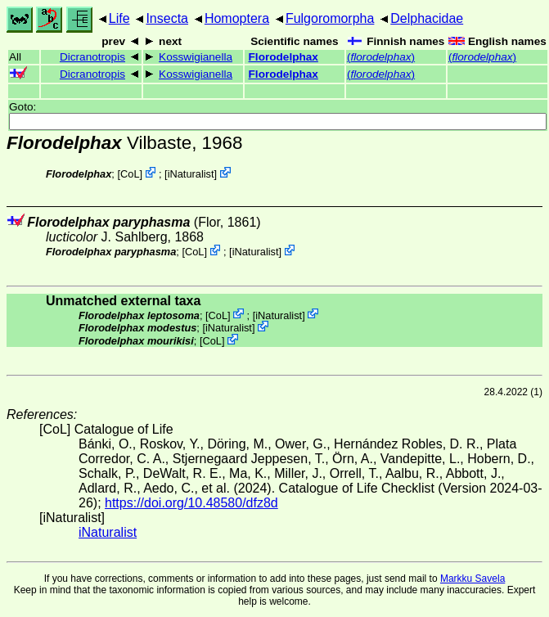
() (381, 57)
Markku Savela (472, 578)
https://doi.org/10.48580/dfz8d (191, 503)
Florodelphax (283, 57)
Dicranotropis (92, 57)
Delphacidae (426, 18)
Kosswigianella (195, 57)
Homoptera (237, 18)
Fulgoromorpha (330, 18)
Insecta (167, 18)
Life (119, 18)
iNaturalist (191, 174)
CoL (129, 174)
